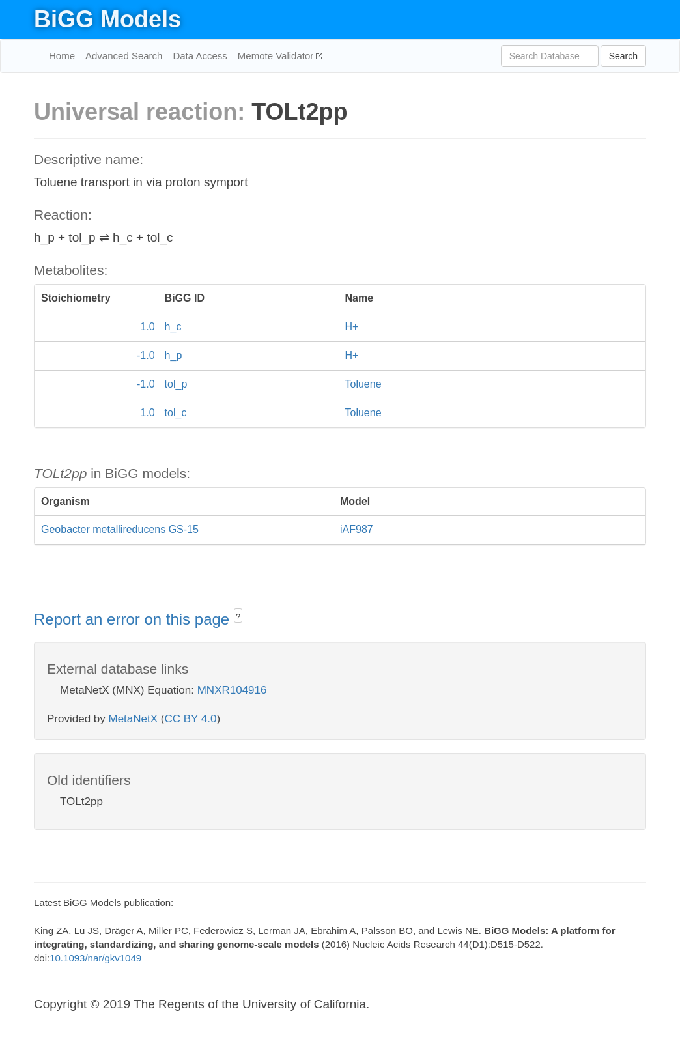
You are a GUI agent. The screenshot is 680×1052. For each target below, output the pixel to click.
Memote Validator (277, 55)
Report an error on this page (134, 619)
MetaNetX (133, 719)
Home (62, 55)
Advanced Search (123, 55)
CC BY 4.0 (190, 719)
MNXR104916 (232, 690)
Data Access (200, 55)
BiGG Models (107, 19)
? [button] (238, 616)
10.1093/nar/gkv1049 (95, 957)
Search (623, 56)
